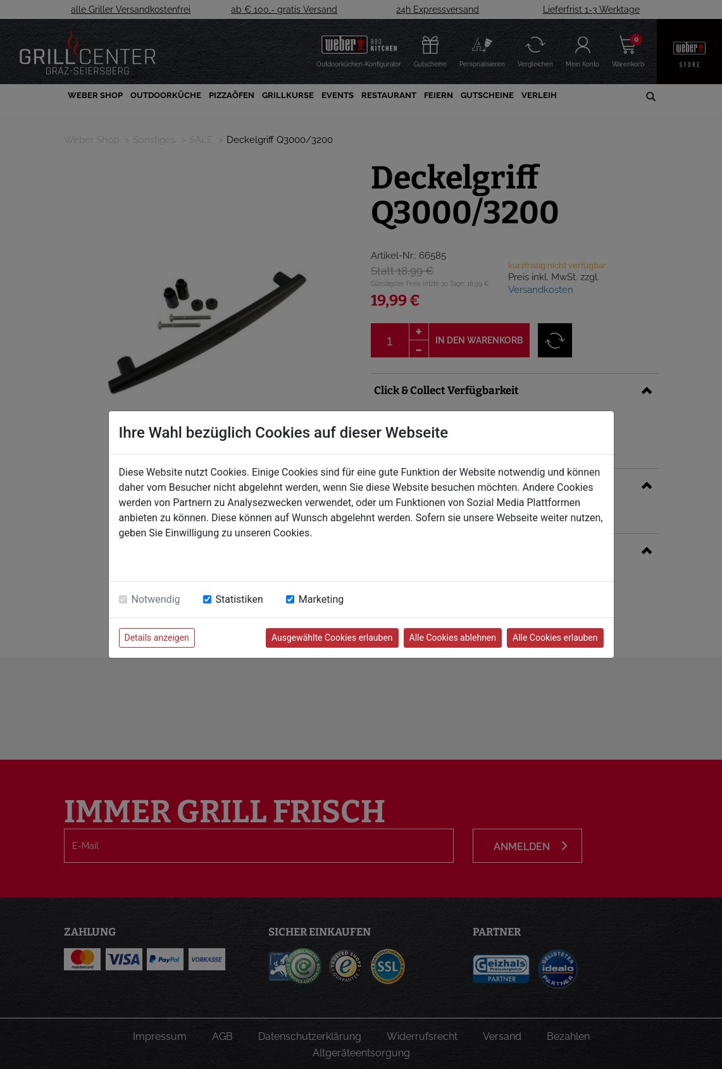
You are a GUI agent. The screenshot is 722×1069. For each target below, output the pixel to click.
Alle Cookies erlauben (555, 638)
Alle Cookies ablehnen (452, 638)
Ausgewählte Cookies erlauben (332, 638)
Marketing (321, 599)
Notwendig (156, 599)
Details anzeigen (157, 638)
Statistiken (239, 599)
